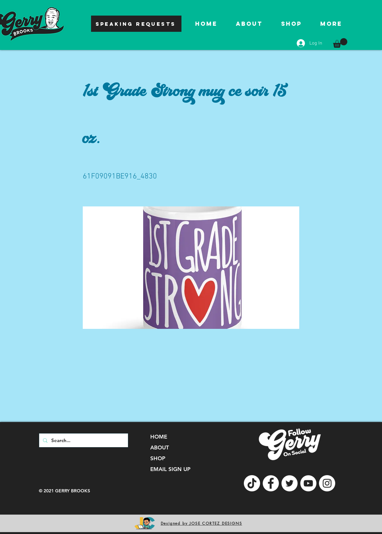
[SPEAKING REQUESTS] (136, 24)
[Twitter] (289, 483)
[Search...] (83, 440)
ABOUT (159, 447)
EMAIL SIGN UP (170, 469)
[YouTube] (308, 483)
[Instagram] (327, 483)
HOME (158, 436)
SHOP (157, 458)
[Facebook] (271, 483)
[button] (340, 43)
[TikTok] (252, 483)
